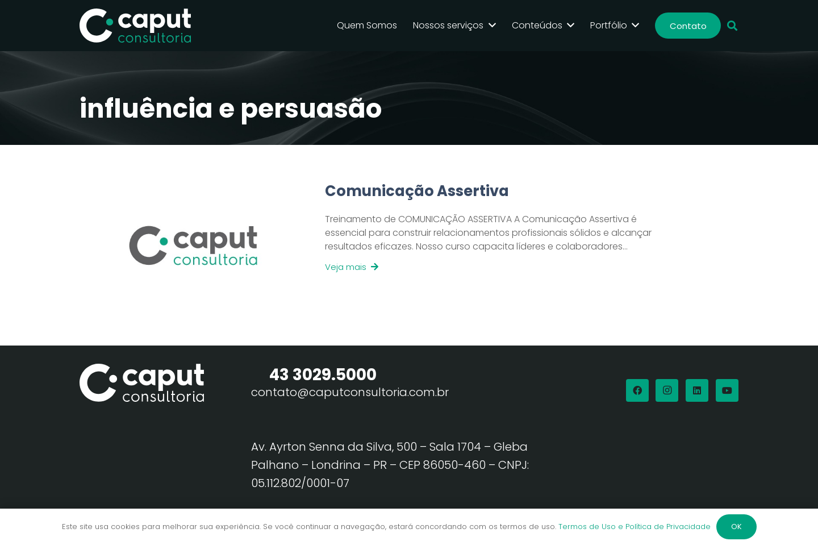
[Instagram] (667, 390)
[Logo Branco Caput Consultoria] (135, 26)
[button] (732, 26)
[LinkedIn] (697, 390)
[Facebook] (637, 390)
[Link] (488, 245)
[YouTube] (727, 390)
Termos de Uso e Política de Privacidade (634, 526)
